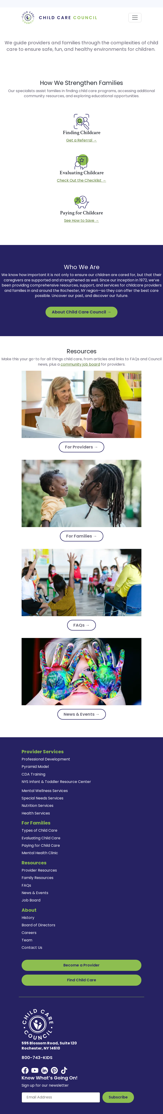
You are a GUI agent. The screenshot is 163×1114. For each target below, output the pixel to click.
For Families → (81, 536)
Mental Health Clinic (40, 853)
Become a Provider (81, 965)
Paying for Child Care (41, 845)
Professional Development (46, 759)
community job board (80, 364)
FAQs (26, 885)
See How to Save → (81, 220)
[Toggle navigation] (134, 17)
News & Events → (82, 714)
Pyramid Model (35, 766)
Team (27, 940)
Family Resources (37, 877)
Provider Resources (39, 870)
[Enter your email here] (61, 1097)
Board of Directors (38, 925)
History (28, 917)
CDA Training (33, 774)
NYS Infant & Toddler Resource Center (56, 781)
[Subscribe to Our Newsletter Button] (118, 1097)
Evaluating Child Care (41, 838)
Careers (29, 932)
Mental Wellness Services (45, 790)
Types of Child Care (39, 830)
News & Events (35, 892)
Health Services (36, 813)
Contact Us (32, 947)
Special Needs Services (42, 798)
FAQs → (81, 625)
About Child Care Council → (81, 312)
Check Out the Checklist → (81, 180)
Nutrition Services (37, 805)
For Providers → (81, 447)
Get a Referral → (81, 140)
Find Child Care (81, 980)
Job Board (31, 900)
